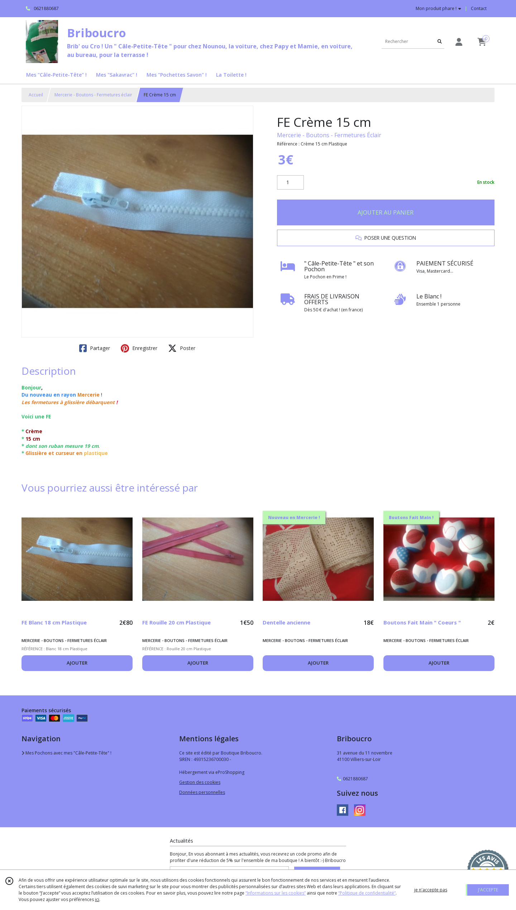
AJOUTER (77, 663)
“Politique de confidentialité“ (367, 893)
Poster (181, 348)
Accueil (36, 95)
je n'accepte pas (430, 890)
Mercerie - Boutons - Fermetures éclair (93, 95)
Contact (479, 8)
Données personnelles (202, 792)
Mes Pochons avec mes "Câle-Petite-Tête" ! (66, 753)
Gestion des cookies (199, 782)
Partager (94, 348)
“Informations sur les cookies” (275, 893)
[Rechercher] (439, 41)
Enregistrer (139, 348)
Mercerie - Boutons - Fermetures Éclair (329, 135)
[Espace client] (458, 42)
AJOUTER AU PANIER (386, 212)
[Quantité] (290, 182)
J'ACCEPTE (488, 890)
